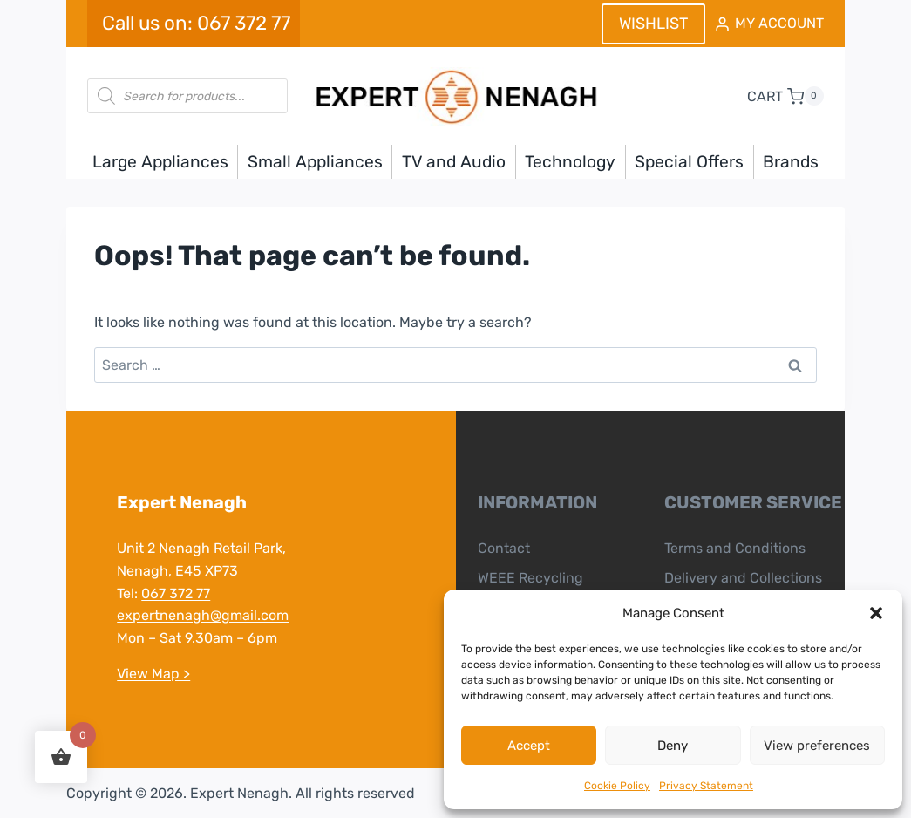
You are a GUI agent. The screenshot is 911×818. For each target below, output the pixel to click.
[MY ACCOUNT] (769, 24)
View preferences (817, 745)
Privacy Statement (706, 786)
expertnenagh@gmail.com (203, 615)
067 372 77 (175, 593)
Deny (672, 745)
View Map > (153, 673)
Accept (528, 745)
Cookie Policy (617, 786)
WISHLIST (653, 23)
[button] (876, 613)
